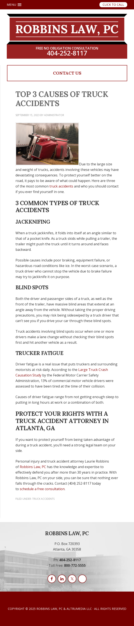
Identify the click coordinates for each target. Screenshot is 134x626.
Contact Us (67, 73)
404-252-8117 (67, 53)
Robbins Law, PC (33, 466)
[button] (14, 5)
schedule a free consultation (42, 489)
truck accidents (61, 186)
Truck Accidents (43, 499)
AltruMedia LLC (79, 609)
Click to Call (113, 5)
